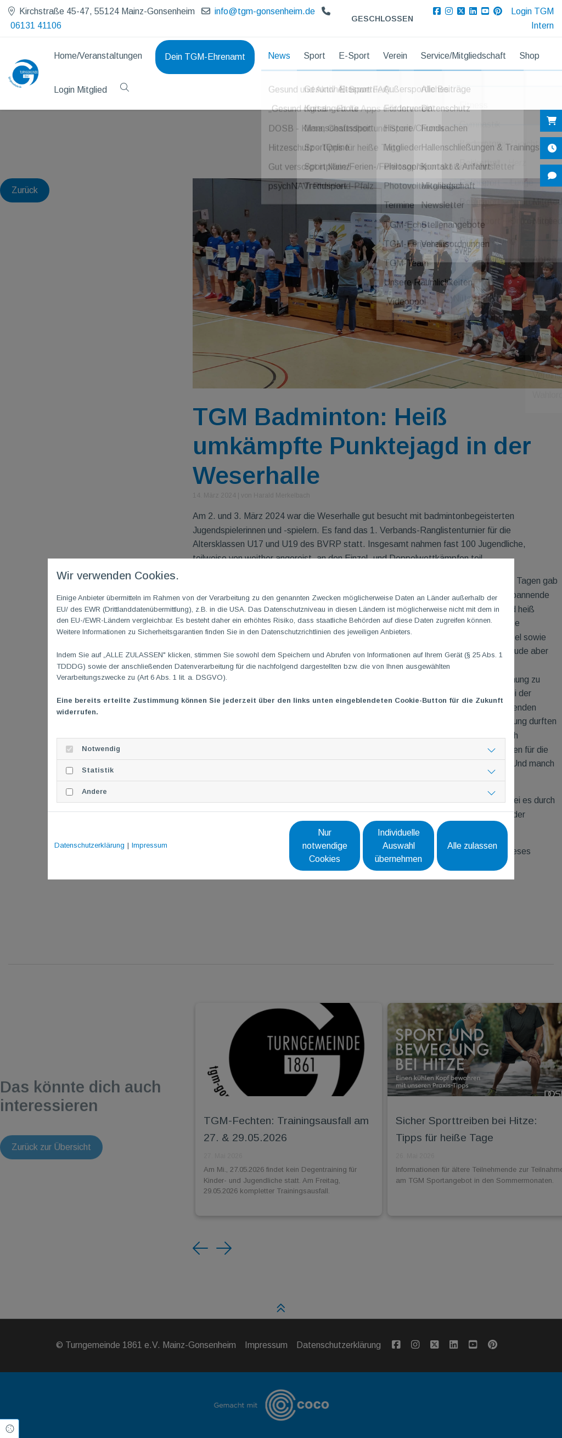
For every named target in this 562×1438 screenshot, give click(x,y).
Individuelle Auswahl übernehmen (352, 845)
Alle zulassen (457, 845)
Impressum (149, 845)
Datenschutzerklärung (89, 845)
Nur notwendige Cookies (248, 845)
